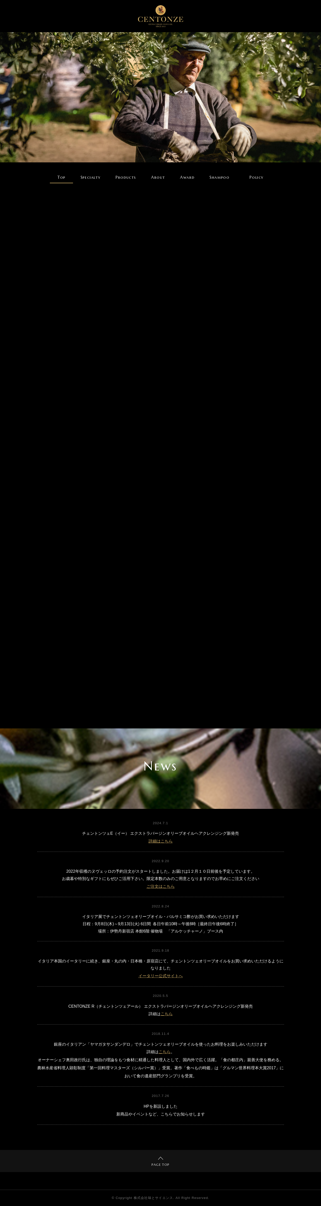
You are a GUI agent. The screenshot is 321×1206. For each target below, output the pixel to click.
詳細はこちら (161, 841)
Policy (256, 177)
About (158, 177)
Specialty (90, 177)
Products (126, 177)
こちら (167, 1014)
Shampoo (219, 177)
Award (187, 177)
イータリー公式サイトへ (160, 976)
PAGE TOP (160, 1162)
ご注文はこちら (161, 886)
